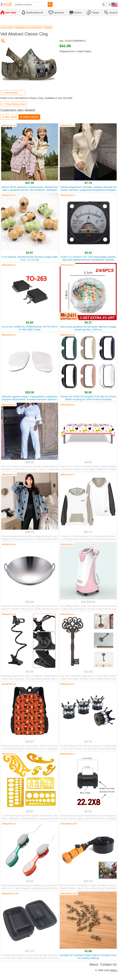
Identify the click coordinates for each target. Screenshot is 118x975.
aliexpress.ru (9, 125)
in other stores (29, 117)
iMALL (113, 970)
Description (10, 92)
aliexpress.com (68, 823)
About (93, 964)
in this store (9, 117)
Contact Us (108, 964)
